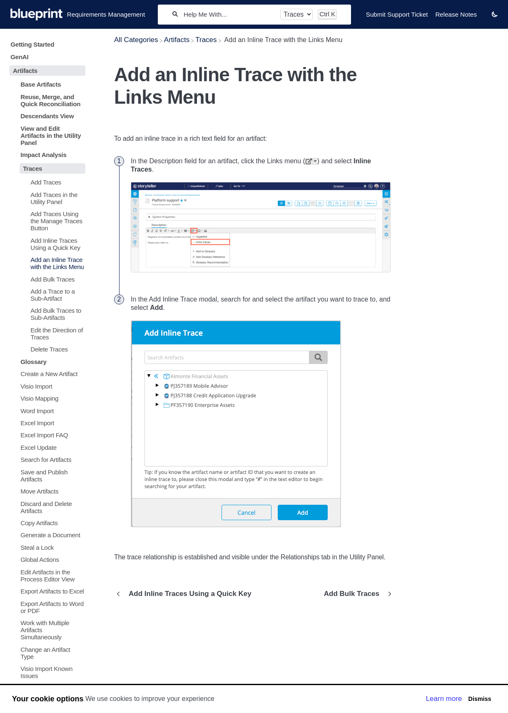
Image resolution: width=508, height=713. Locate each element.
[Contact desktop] (484, 18)
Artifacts (25, 70)
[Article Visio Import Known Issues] (45, 672)
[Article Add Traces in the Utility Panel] (45, 198)
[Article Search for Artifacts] (45, 460)
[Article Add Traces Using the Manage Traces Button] (45, 221)
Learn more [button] (444, 699)
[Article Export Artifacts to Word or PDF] (45, 606)
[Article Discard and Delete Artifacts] (45, 506)
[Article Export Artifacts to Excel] (45, 591)
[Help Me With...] (229, 14)
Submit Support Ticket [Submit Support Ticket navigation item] (397, 14)
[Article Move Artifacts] (45, 491)
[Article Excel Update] (45, 447)
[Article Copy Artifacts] (45, 523)
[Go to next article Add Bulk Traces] (356, 594)
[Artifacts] (176, 40)
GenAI (19, 56)
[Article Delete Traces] (45, 349)
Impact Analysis (43, 154)
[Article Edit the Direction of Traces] (45, 333)
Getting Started (32, 44)
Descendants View (47, 116)
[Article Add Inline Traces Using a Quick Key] (45, 243)
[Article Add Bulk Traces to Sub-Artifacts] (45, 314)
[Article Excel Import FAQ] (45, 435)
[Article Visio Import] (45, 386)
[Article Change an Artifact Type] (45, 652)
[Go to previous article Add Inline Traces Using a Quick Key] (186, 594)
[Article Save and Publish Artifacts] (45, 475)
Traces (32, 168)
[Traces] (206, 40)
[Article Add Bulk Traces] (45, 279)
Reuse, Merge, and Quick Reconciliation (50, 100)
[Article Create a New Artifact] (45, 374)
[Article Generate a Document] (45, 535)
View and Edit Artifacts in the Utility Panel (50, 135)
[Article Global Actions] (45, 559)
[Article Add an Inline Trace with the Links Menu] (45, 263)
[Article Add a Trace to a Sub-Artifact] (45, 294)
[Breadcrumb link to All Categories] (136, 40)
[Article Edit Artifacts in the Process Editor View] (45, 575)
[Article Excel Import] (45, 423)
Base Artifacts (40, 84)
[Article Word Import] (45, 410)
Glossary (33, 361)
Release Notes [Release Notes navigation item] (456, 14)
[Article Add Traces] (45, 182)
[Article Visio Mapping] (45, 398)
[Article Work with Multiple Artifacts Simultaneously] (45, 630)
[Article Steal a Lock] (45, 547)
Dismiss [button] (479, 699)
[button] (495, 13)
